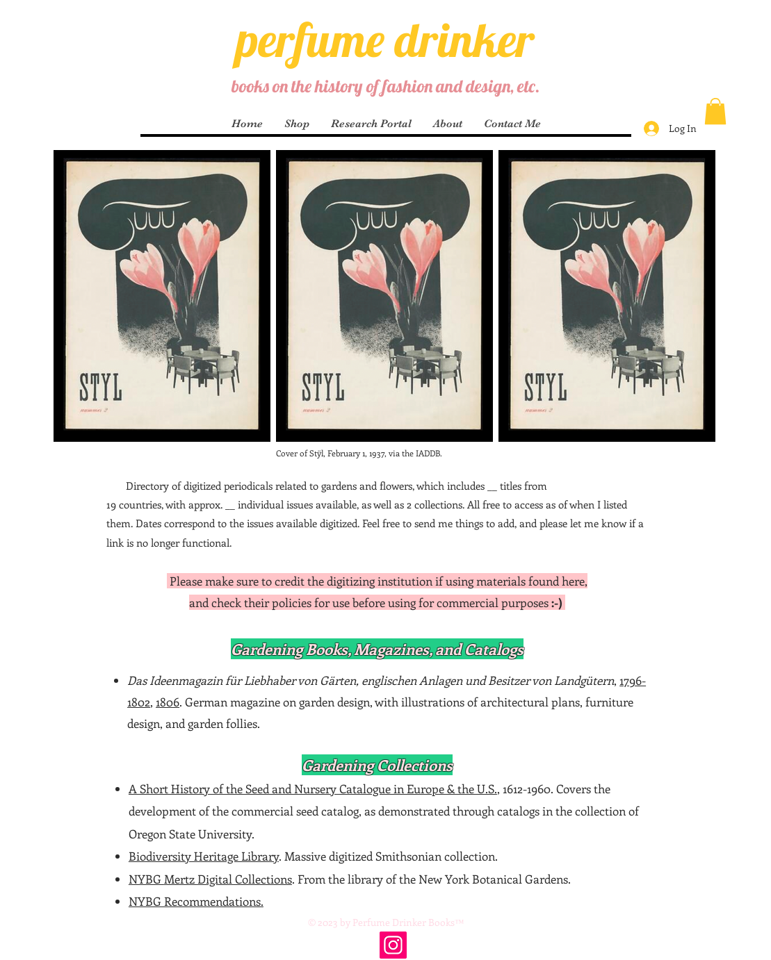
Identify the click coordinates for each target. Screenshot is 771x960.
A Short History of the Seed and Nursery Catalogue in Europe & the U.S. (313, 788)
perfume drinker (385, 39)
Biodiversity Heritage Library (204, 855)
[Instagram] (393, 945)
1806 (167, 701)
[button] (715, 111)
